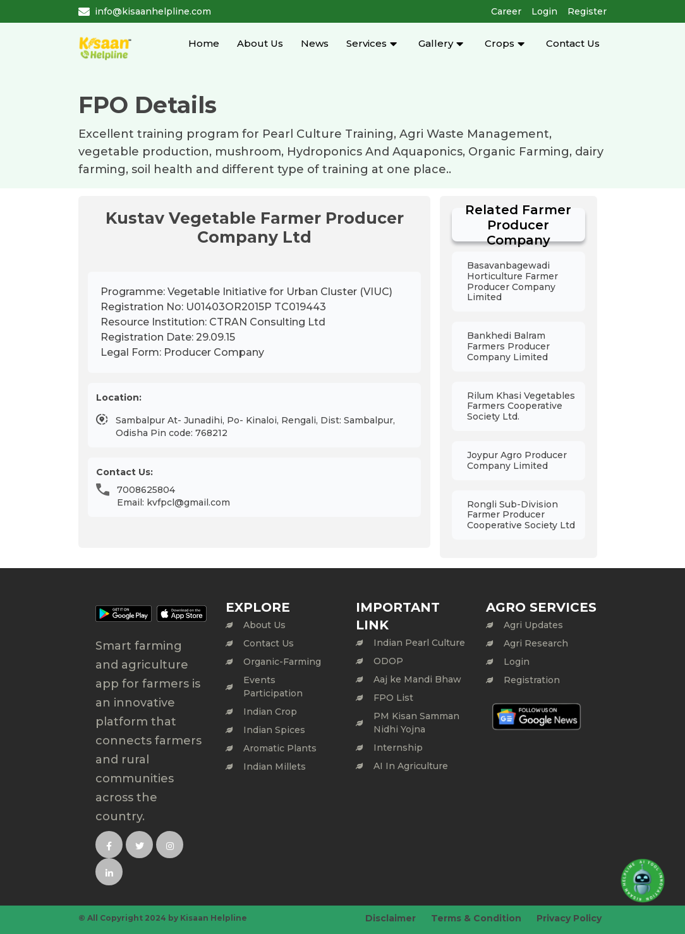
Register (587, 11)
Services (366, 43)
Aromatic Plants (280, 748)
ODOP (388, 661)
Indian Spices (274, 730)
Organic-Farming (282, 661)
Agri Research (536, 643)
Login (544, 11)
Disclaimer (390, 918)
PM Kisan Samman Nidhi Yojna (416, 722)
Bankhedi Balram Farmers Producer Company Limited (508, 346)
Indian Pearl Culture (419, 642)
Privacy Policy (569, 918)
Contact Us (573, 43)
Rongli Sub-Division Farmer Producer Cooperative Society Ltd (521, 515)
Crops (499, 43)
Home (203, 43)
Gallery (435, 43)
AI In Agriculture (410, 766)
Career (506, 11)
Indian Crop (270, 711)
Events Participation (273, 686)
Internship (398, 747)
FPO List (393, 697)
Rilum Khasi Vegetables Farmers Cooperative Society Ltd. (521, 406)
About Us (260, 43)
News (315, 43)
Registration (532, 680)
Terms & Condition (476, 918)
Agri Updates (533, 625)
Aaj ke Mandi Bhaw (417, 679)
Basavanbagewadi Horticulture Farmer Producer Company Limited (512, 281)
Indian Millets (274, 766)
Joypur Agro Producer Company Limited (517, 460)
